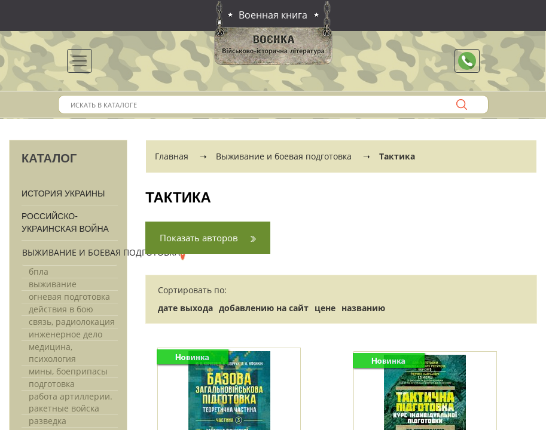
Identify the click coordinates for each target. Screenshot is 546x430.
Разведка (47, 420)
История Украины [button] (63, 193)
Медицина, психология (52, 352)
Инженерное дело (65, 334)
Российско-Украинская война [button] (65, 222)
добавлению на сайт (264, 308)
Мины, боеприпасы (68, 371)
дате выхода (185, 308)
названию (363, 308)
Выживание (53, 284)
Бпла (38, 271)
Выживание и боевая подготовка (101, 252)
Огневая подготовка (69, 296)
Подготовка (52, 383)
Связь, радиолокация (72, 321)
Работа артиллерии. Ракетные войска (70, 402)
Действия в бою (61, 309)
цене (325, 308)
